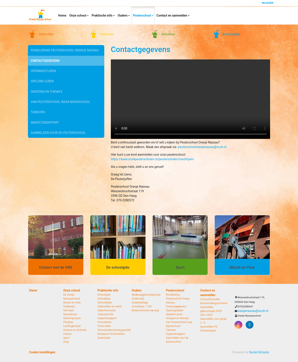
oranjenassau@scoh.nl (252, 311)
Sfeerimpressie (72, 318)
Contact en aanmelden (172, 15)
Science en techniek (74, 330)
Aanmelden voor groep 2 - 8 (213, 320)
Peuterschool (142, 15)
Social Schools (259, 352)
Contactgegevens (45, 60)
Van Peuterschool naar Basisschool (60, 99)
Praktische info (102, 15)
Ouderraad (138, 298)
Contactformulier (210, 299)
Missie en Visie (72, 302)
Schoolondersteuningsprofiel (111, 330)
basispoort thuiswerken (111, 333)
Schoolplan (104, 298)
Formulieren (104, 322)
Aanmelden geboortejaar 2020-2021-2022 (211, 311)
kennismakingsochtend (213, 303)
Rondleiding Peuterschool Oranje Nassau (65, 50)
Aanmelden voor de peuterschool (58, 128)
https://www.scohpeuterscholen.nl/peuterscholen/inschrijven (152, 159)
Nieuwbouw (70, 314)
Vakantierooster (107, 310)
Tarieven (38, 109)
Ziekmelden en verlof (110, 306)
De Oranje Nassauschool (71, 296)
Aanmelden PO (209, 326)
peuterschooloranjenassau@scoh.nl (202, 147)
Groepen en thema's (46, 89)
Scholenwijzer (208, 330)
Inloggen (267, 3)
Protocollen (104, 326)
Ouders (123, 15)
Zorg (66, 341)
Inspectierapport (45, 118)
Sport (66, 337)
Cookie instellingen (42, 352)
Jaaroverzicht (105, 314)
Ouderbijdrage (140, 302)
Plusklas (68, 322)
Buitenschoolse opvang (145, 310)
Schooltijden (105, 302)
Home (62, 15)
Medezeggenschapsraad (145, 294)
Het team (68, 310)
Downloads (104, 337)
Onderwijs (69, 306)
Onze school (78, 15)
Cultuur (67, 333)
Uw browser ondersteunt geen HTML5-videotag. (190, 99)
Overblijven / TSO (142, 306)
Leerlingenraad (71, 326)
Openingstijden (43, 69)
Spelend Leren (42, 79)
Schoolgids (104, 294)
